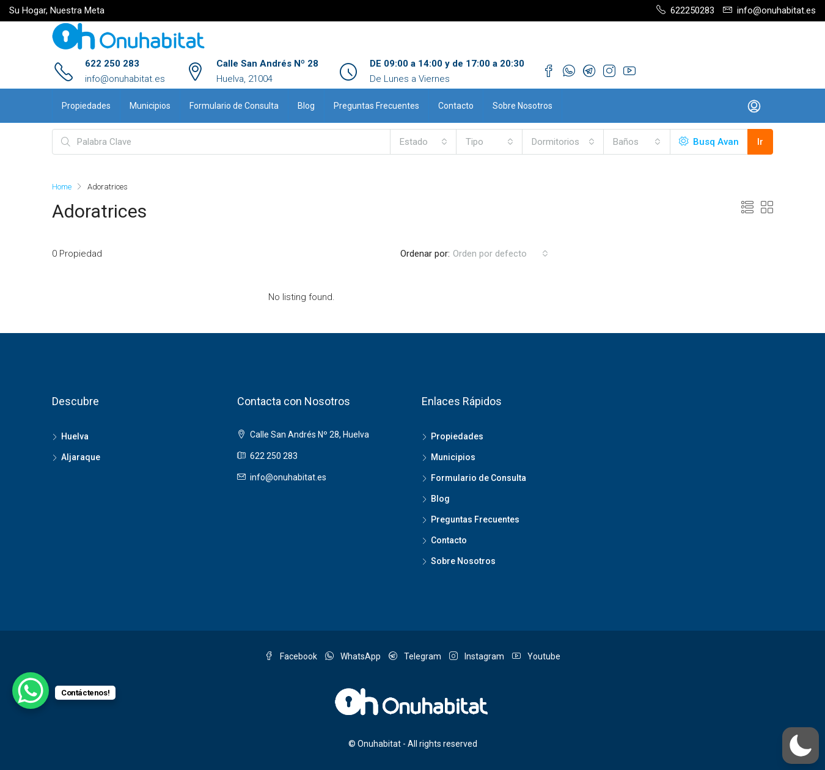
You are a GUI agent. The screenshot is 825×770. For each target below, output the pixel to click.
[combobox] (423, 142)
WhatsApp (354, 656)
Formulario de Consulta (234, 106)
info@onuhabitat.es (125, 78)
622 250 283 (112, 63)
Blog (306, 106)
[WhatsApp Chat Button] (30, 690)
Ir (760, 141)
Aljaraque (80, 457)
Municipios (150, 106)
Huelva (75, 436)
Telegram (416, 656)
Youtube (536, 656)
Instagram (477, 656)
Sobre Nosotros (522, 106)
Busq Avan (709, 141)
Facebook (292, 656)
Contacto (456, 106)
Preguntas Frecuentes (376, 106)
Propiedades (86, 106)
